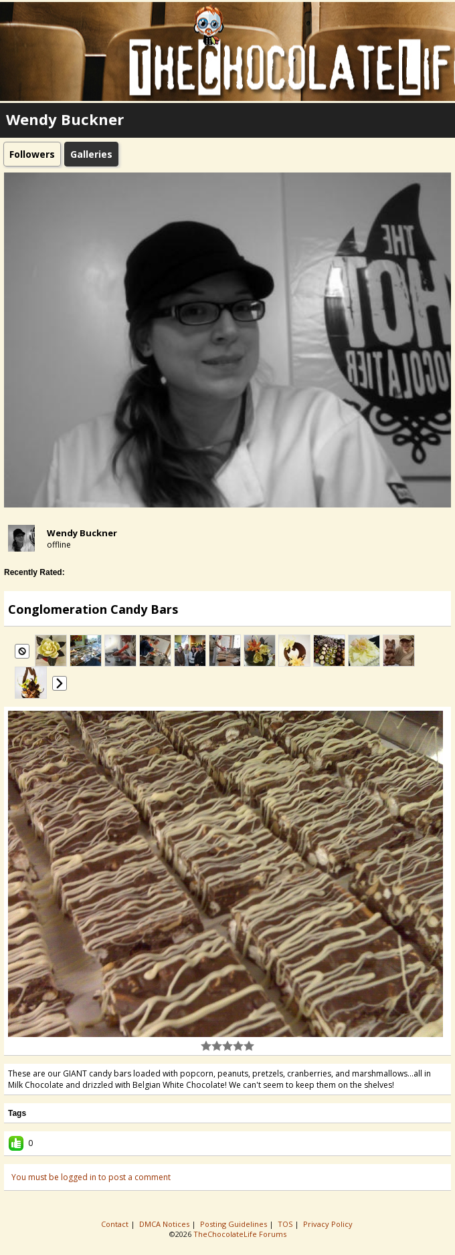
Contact (115, 1224)
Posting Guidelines (234, 1224)
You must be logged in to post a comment (91, 1177)
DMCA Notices (165, 1224)
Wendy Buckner (82, 533)
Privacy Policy (329, 1224)
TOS (286, 1224)
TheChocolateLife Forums (239, 1234)
